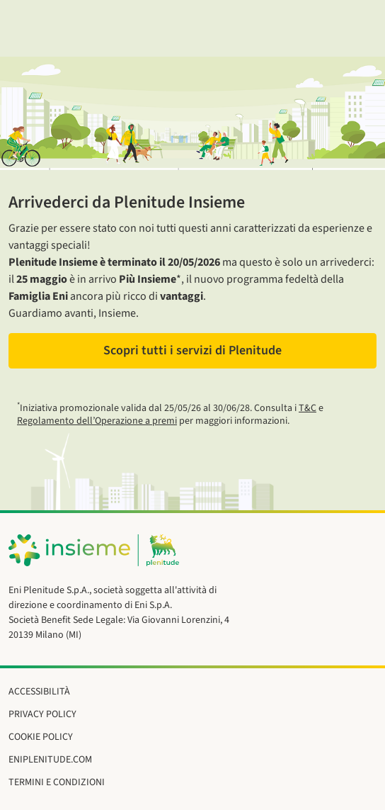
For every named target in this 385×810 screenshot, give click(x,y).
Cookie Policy (40, 737)
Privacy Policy (42, 714)
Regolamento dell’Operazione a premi (97, 421)
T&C (307, 408)
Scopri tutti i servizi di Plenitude (192, 350)
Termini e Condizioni (56, 782)
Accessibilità (39, 692)
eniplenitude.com (50, 760)
